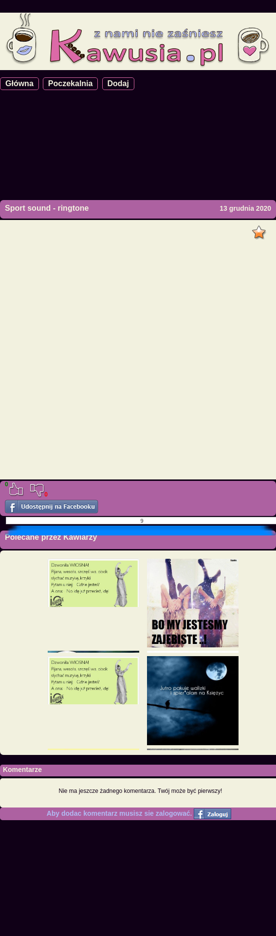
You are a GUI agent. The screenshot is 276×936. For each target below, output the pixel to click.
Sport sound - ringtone (47, 208)
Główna (19, 83)
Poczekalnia (70, 83)
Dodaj (118, 83)
